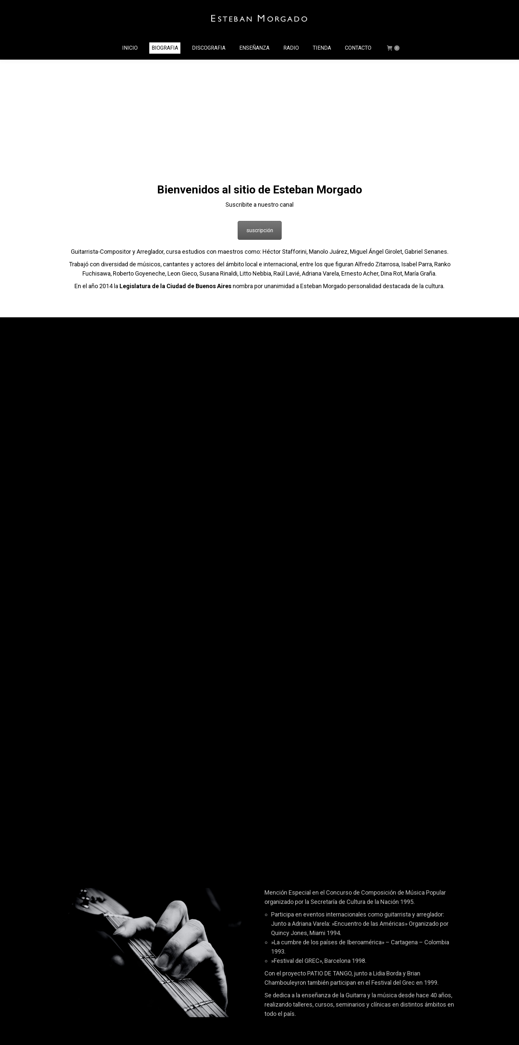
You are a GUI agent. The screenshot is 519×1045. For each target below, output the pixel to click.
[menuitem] (130, 48)
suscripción (259, 230)
